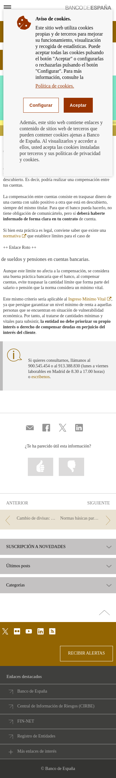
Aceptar (78, 105)
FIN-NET (25, 721)
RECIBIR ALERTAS (86, 653)
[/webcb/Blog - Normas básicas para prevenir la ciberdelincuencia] (86, 518)
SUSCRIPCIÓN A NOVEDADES (36, 547)
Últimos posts (18, 566)
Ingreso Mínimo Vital (89, 299)
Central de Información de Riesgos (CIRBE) (55, 706)
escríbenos (41, 376)
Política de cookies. (55, 86)
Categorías (15, 585)
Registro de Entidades (36, 736)
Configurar (40, 105)
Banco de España (32, 691)
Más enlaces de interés (36, 751)
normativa (14, 236)
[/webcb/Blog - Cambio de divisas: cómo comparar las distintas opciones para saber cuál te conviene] (29, 518)
